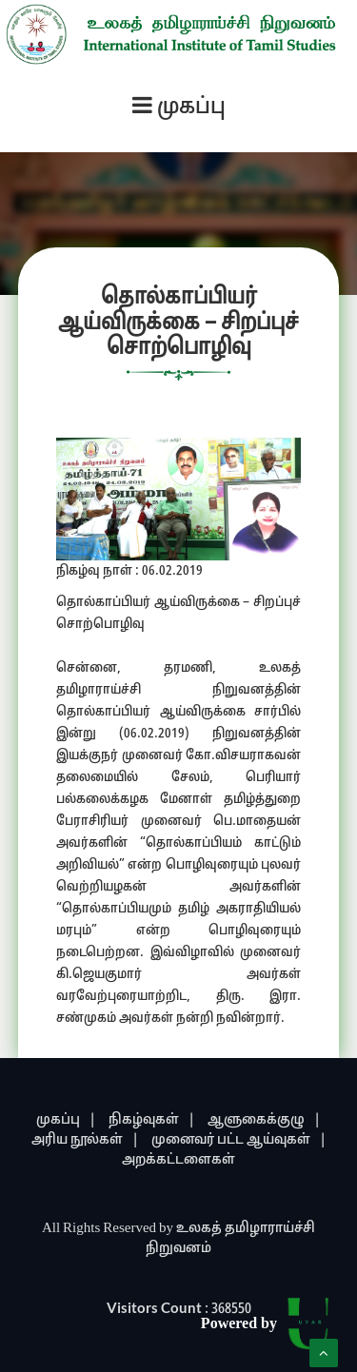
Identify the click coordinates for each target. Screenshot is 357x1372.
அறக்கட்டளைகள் (178, 1160)
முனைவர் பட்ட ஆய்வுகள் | (239, 1140)
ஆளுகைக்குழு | (264, 1120)
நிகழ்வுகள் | (152, 1120)
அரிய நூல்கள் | (85, 1140)
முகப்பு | (66, 1120)
